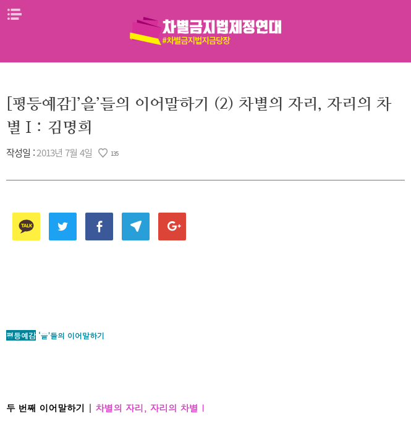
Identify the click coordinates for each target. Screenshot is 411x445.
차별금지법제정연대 (205, 31)
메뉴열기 (14, 14)
